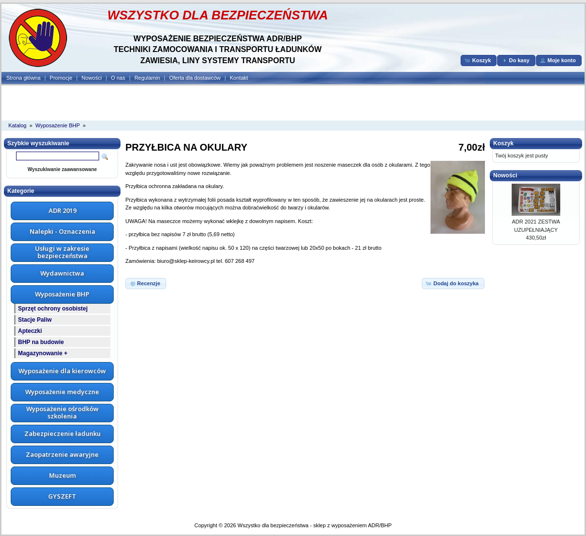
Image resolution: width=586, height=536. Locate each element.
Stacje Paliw (35, 319)
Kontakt (239, 78)
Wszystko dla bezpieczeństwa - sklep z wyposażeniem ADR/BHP (315, 525)
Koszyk (503, 143)
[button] (479, 60)
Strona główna (23, 78)
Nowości (92, 78)
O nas (118, 78)
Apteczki (30, 331)
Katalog (17, 125)
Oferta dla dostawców (195, 78)
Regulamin (147, 78)
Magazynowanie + (43, 353)
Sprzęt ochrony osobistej (52, 308)
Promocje (61, 78)
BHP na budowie (41, 342)
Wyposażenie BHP (57, 125)
